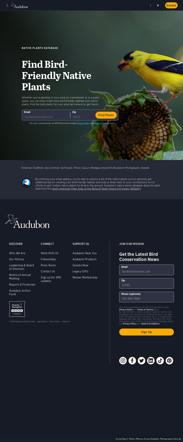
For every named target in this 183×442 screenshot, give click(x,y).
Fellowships (48, 259)
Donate (171, 5)
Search (158, 4)
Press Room (48, 265)
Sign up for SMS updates (51, 279)
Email (27, 112)
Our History (16, 259)
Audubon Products (85, 259)
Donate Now (80, 265)
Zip (74, 112)
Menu (7, 5)
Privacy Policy (83, 123)
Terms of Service (101, 123)
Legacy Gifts (80, 271)
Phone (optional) (131, 294)
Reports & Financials (22, 284)
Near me (151, 5)
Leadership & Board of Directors (21, 267)
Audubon (20, 5)
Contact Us (48, 271)
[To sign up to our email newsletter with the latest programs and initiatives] (46, 115)
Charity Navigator (17, 309)
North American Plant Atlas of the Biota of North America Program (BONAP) (96, 188)
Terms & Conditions (150, 323)
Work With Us (49, 253)
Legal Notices (42, 321)
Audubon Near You (85, 253)
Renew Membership (85, 277)
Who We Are (17, 253)
